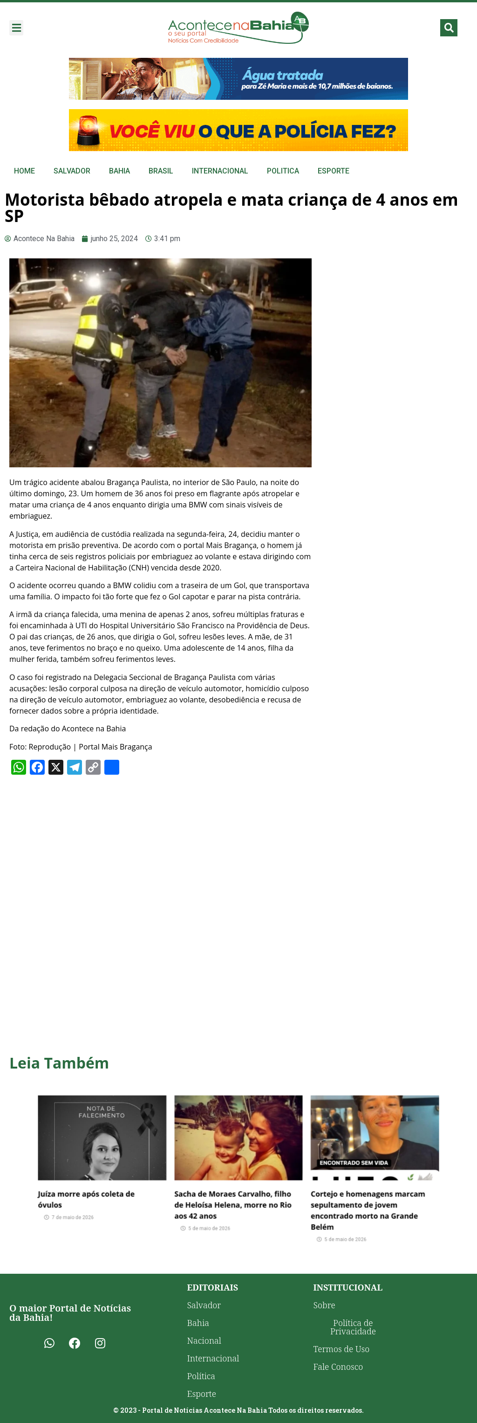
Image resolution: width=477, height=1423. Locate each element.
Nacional (204, 1340)
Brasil (161, 171)
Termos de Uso (341, 1348)
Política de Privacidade (353, 1327)
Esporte (333, 171)
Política (201, 1375)
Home (24, 171)
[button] (16, 27)
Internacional (220, 171)
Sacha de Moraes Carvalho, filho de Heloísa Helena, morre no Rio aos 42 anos (235, 1191)
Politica (283, 171)
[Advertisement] (394, 319)
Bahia (119, 171)
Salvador (72, 171)
